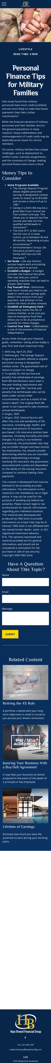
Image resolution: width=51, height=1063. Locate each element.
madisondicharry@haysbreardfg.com (25, 1049)
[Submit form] (10, 634)
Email (5, 591)
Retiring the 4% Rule (19, 703)
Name (5, 575)
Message (7, 608)
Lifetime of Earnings (19, 827)
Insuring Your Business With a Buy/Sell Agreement (25, 765)
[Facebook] (25, 1037)
